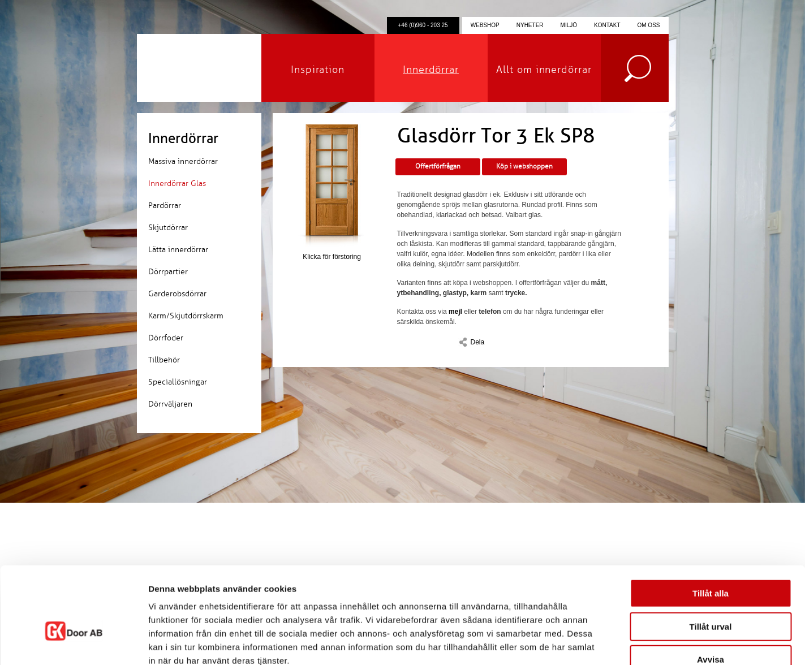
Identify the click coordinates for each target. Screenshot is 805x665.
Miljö (569, 25)
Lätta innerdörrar (178, 249)
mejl (455, 312)
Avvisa (710, 593)
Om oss (648, 25)
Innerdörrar (431, 69)
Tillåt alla (710, 527)
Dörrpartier (168, 272)
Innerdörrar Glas (177, 183)
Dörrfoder (165, 338)
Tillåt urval (711, 560)
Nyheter (530, 25)
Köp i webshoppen (524, 166)
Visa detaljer (614, 642)
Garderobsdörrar (177, 294)
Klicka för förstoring (332, 192)
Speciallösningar (177, 382)
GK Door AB (199, 68)
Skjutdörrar (168, 227)
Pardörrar (164, 205)
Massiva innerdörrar (183, 161)
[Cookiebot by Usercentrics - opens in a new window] (73, 642)
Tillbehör (164, 360)
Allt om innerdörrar (543, 69)
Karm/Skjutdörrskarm (185, 316)
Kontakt (607, 25)
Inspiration (318, 69)
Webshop (485, 25)
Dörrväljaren (170, 404)
